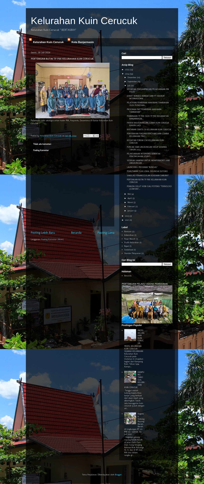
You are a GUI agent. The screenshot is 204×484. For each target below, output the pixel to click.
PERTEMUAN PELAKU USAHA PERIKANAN (144, 283)
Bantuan (127, 231)
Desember (132, 77)
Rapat (126, 246)
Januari (131, 210)
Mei (129, 194)
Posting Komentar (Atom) (52, 239)
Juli (129, 85)
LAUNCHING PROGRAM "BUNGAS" (142, 167)
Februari (131, 206)
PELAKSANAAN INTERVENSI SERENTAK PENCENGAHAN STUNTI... (143, 155)
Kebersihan (129, 235)
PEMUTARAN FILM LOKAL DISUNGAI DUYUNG (147, 171)
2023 (127, 216)
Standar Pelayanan (132, 253)
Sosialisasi (128, 249)
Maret (130, 202)
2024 (127, 74)
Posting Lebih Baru (43, 232)
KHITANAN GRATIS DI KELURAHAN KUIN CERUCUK (149, 129)
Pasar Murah (129, 239)
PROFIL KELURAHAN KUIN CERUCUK (141, 336)
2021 (127, 220)
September (133, 81)
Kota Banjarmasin (83, 42)
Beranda (76, 232)
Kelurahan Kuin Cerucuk (84, 20)
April (130, 198)
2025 (127, 69)
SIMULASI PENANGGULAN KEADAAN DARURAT (148, 175)
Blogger (118, 474)
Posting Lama (105, 232)
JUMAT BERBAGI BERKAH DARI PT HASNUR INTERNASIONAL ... (145, 97)
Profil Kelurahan (131, 242)
